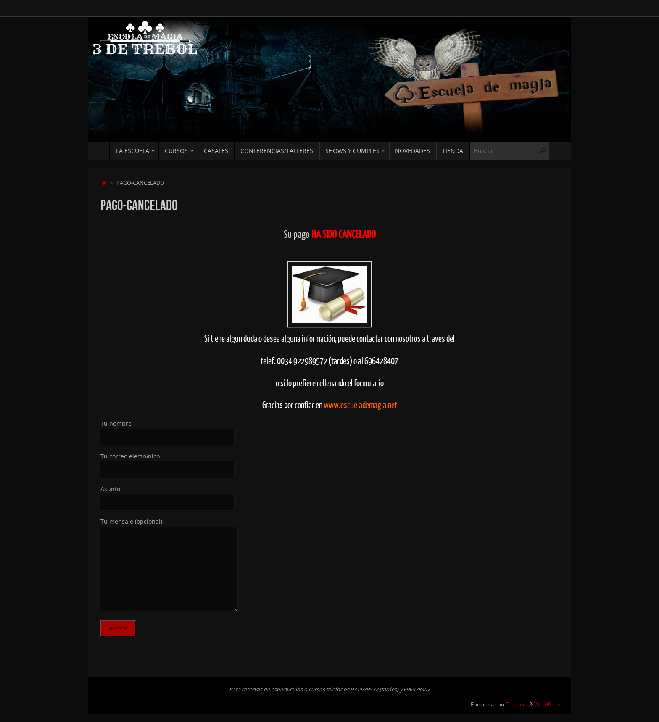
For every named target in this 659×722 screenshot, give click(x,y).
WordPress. (548, 704)
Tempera (517, 704)
